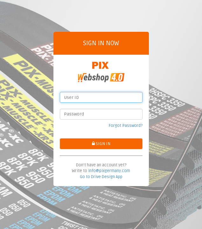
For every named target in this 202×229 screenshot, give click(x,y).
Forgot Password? (126, 125)
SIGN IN (101, 143)
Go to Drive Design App (101, 176)
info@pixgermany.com (109, 170)
